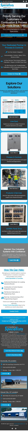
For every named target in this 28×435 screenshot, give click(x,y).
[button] (27, 5)
